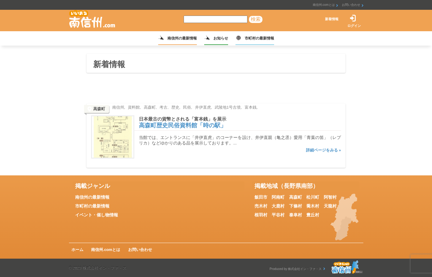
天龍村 (330, 206)
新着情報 (331, 19)
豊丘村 (312, 214)
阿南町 (278, 197)
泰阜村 (295, 214)
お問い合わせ (351, 4)
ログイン (354, 26)
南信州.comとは (324, 4)
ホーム (77, 249)
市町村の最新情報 (259, 38)
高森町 (295, 197)
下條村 (295, 206)
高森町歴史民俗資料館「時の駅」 (182, 125)
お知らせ (220, 38)
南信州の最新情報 (182, 38)
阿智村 (330, 197)
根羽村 (260, 214)
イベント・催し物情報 (96, 214)
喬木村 (312, 206)
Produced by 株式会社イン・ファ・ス (296, 269)
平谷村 (278, 214)
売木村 (260, 206)
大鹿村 (278, 206)
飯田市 (260, 197)
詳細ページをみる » (323, 150)
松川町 (312, 197)
